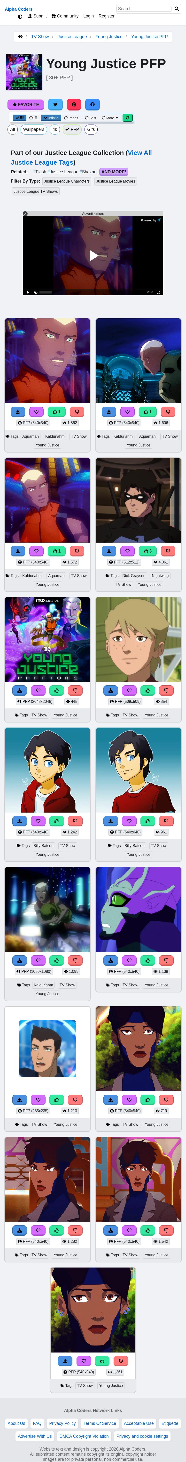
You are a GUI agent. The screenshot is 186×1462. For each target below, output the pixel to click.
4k (55, 129)
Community (65, 16)
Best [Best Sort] (90, 118)
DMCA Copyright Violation (84, 1436)
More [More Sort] (110, 118)
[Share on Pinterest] (74, 104)
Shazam (89, 171)
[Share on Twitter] (55, 104)
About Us (16, 1423)
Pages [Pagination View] (71, 118)
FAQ (37, 1423)
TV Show (40, 36)
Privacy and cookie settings (142, 1436)
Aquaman (30, 436)
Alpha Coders (18, 9)
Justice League (72, 36)
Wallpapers (33, 129)
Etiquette (170, 1423)
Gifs (91, 129)
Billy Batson (43, 846)
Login (88, 16)
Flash (40, 171)
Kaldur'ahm (55, 436)
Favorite (26, 104)
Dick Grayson (133, 576)
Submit (37, 16)
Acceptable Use (139, 1423)
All (12, 129)
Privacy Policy (62, 1423)
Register (107, 16)
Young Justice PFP (149, 36)
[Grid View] (19, 118)
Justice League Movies (115, 181)
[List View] (33, 118)
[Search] (177, 8)
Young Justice (109, 36)
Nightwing (160, 576)
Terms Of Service (100, 1423)
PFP (72, 129)
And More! (113, 171)
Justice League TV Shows (36, 191)
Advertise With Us (35, 1436)
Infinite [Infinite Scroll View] (51, 118)
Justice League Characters (67, 181)
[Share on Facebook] (92, 104)
